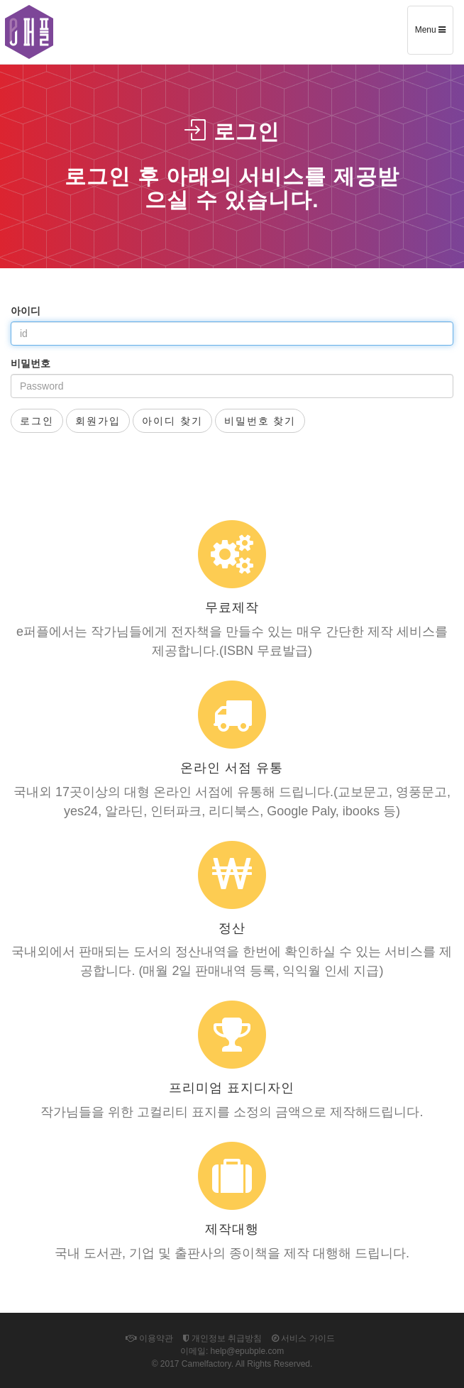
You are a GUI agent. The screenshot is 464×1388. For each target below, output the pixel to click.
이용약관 (149, 1338)
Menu (433, 34)
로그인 (37, 420)
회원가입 (98, 420)
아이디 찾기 (172, 420)
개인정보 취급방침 (223, 1338)
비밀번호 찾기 (260, 420)
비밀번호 (30, 363)
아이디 (25, 310)
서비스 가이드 (303, 1338)
